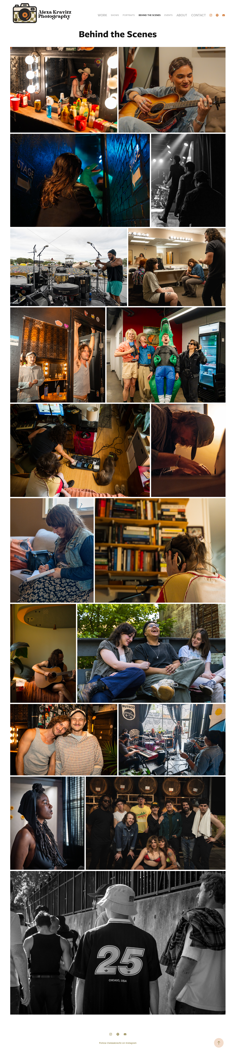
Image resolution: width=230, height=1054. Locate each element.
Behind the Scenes (150, 15)
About (181, 15)
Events (168, 15)
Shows (115, 15)
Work (102, 15)
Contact (198, 15)
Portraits (129, 15)
